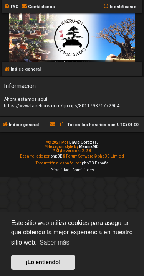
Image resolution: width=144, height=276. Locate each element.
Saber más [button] (54, 242)
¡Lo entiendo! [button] (43, 262)
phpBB (56, 156)
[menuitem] (11, 7)
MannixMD (89, 147)
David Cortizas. (83, 142)
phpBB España (95, 163)
